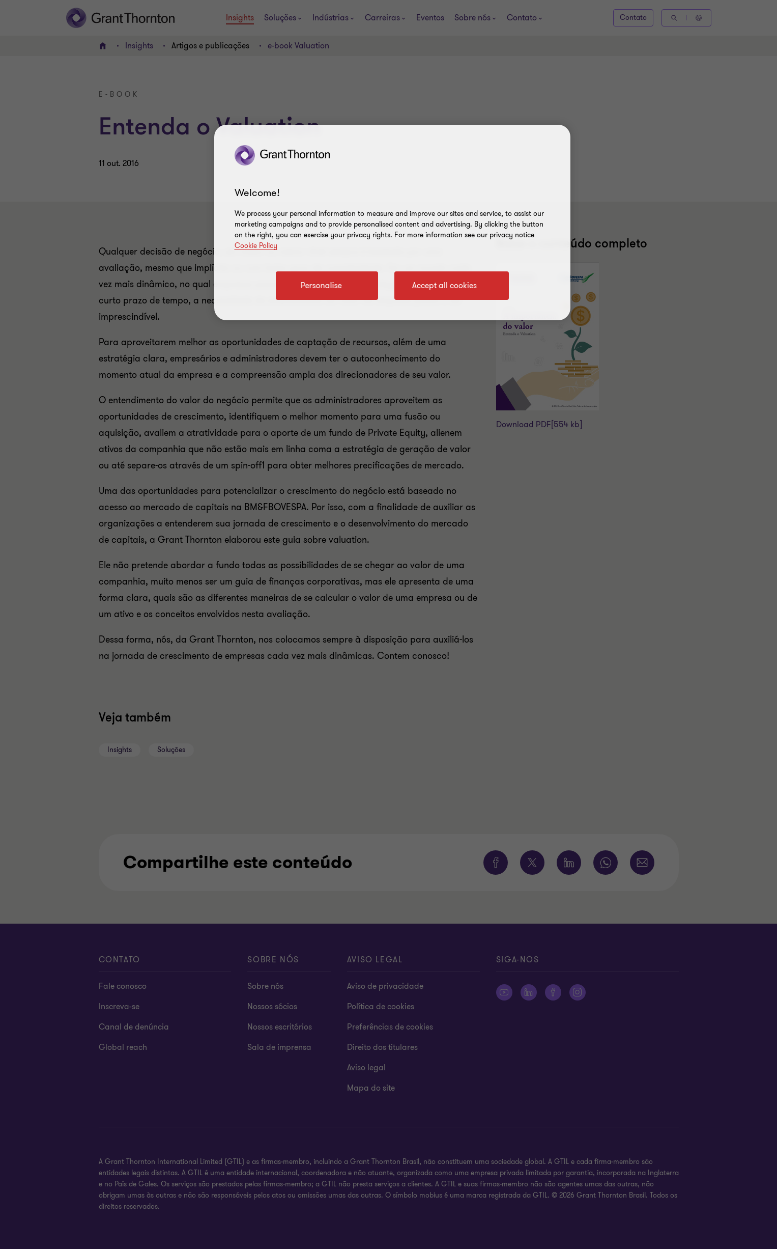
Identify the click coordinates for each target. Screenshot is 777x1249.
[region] (392, 222)
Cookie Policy (256, 246)
